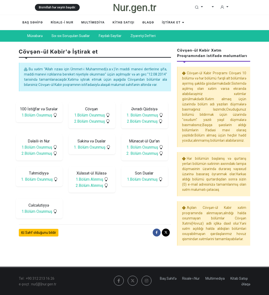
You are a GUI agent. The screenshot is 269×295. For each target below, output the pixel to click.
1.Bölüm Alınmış (89, 179)
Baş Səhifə (168, 278)
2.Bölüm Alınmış (89, 185)
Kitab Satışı (239, 278)
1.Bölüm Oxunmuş (36, 115)
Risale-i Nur (191, 278)
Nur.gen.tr (134, 7)
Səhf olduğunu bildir (38, 232)
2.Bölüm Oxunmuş (89, 121)
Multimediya (215, 278)
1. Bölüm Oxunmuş (142, 115)
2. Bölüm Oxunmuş (142, 153)
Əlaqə (245, 284)
